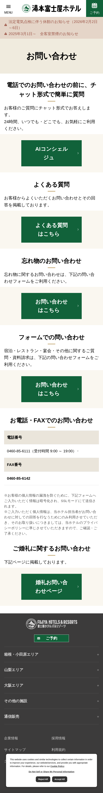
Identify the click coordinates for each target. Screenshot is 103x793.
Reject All (43, 779)
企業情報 (11, 738)
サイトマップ (15, 750)
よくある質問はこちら (51, 229)
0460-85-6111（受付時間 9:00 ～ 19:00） (42, 451)
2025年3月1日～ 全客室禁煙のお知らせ (43, 34)
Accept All (60, 779)
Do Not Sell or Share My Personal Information (51, 771)
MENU (8, 12)
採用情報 (58, 738)
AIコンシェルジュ (51, 153)
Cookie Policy (57, 766)
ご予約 (94, 13)
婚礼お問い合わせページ (51, 586)
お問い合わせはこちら (51, 306)
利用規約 (58, 750)
